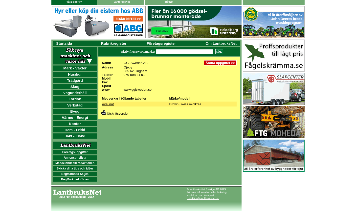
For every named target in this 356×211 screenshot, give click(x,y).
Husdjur (75, 74)
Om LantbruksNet (221, 43)
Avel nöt (108, 104)
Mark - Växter (75, 68)
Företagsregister (161, 43)
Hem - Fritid (75, 130)
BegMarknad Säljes (75, 174)
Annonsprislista (75, 157)
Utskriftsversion (115, 113)
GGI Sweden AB (136, 63)
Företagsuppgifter (75, 152)
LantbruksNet (122, 1)
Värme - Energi (75, 117)
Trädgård (75, 80)
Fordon (74, 99)
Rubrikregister (114, 43)
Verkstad (75, 105)
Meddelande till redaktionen (74, 163)
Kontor (75, 124)
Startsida (64, 43)
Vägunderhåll (75, 93)
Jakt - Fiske (75, 136)
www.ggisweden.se (138, 89)
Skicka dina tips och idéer (75, 168)
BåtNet (169, 1)
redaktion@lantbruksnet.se (203, 198)
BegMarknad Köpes (75, 179)
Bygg (75, 111)
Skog (75, 86)
